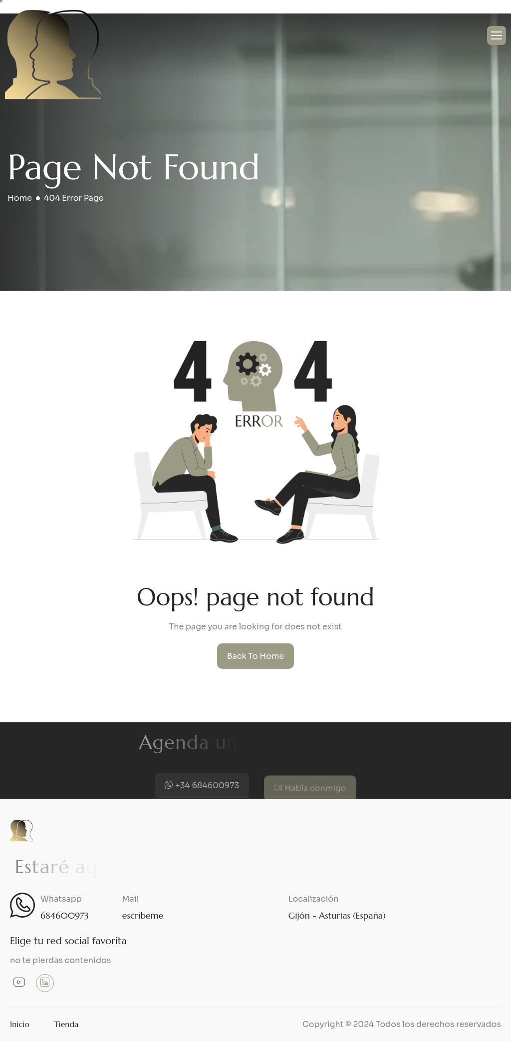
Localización (313, 899)
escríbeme (143, 915)
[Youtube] (19, 984)
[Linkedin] (45, 983)
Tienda (66, 1024)
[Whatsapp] (22, 905)
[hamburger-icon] (496, 35)
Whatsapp (61, 899)
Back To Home (255, 656)
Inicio (19, 1024)
